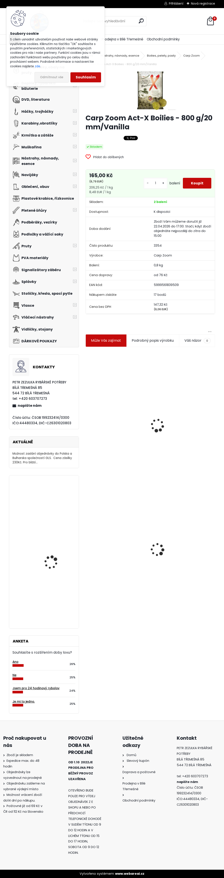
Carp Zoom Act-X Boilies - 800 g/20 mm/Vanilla (115, 549)
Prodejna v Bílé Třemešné (122, 39)
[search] (141, 20)
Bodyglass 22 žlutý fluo (55, 496)
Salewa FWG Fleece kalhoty (52, 539)
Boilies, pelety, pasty (161, 56)
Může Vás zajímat (106, 340)
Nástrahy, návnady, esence (120, 56)
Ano (15, 662)
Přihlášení (176, 3)
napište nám (30, 405)
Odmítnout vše (51, 77)
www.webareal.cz (129, 873)
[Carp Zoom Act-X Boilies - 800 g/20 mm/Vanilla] (150, 90)
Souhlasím (86, 77)
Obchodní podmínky (163, 39)
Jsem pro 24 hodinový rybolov (36, 688)
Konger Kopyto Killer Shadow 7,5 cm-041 (182, 545)
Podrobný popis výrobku (153, 340)
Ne (14, 675)
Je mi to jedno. (23, 702)
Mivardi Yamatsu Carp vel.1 (55, 580)
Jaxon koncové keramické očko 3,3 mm (115, 402)
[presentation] (87, 414)
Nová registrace (203, 3)
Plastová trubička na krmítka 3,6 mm (183, 402)
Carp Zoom (191, 56)
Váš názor (197, 340)
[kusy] (154, 183)
